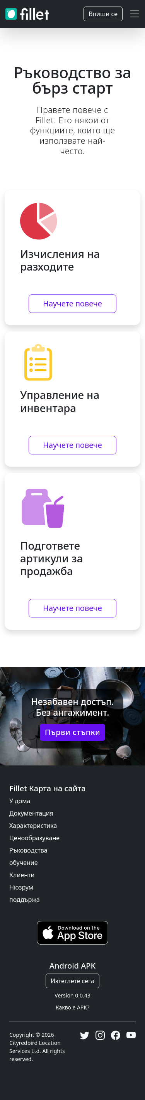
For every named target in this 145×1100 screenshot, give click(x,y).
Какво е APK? (72, 1007)
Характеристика (33, 825)
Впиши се (103, 14)
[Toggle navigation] (134, 14)
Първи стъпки (73, 732)
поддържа (24, 899)
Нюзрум (21, 887)
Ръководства (28, 850)
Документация (31, 813)
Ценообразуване (34, 838)
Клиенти (21, 875)
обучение (23, 862)
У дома (19, 801)
